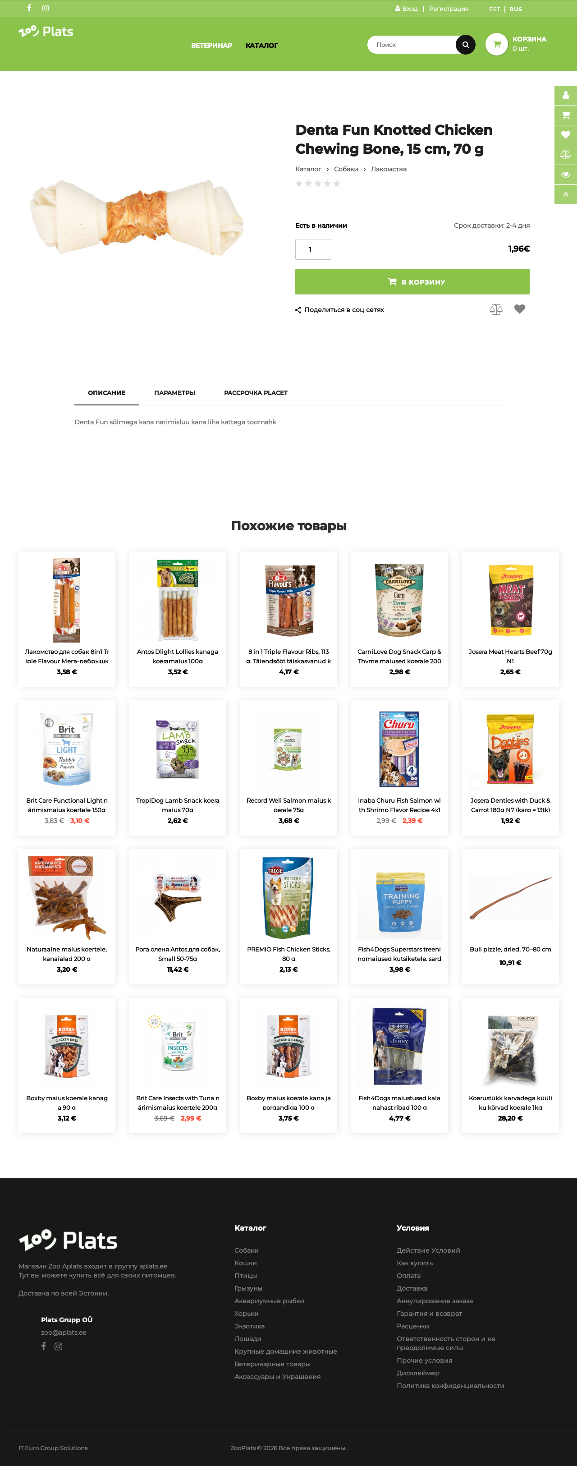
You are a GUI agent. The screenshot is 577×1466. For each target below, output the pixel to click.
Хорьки (246, 1314)
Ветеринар (211, 45)
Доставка (412, 1288)
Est (494, 9)
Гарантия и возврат (429, 1314)
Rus (515, 9)
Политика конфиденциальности (450, 1386)
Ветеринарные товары (272, 1364)
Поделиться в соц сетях (344, 310)
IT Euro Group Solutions (52, 1448)
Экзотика (249, 1326)
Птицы (245, 1276)
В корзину (416, 281)
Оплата (409, 1276)
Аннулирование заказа (435, 1301)
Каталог (262, 45)
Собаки (246, 1250)
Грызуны (248, 1288)
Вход (406, 8)
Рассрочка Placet (256, 392)
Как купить (415, 1263)
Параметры (174, 392)
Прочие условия (424, 1360)
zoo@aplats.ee (63, 1332)
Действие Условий (428, 1250)
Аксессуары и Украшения (277, 1377)
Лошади (247, 1339)
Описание (106, 392)
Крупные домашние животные (285, 1351)
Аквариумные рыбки (269, 1301)
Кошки (245, 1263)
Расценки (413, 1326)
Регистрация (449, 8)
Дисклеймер (418, 1373)
